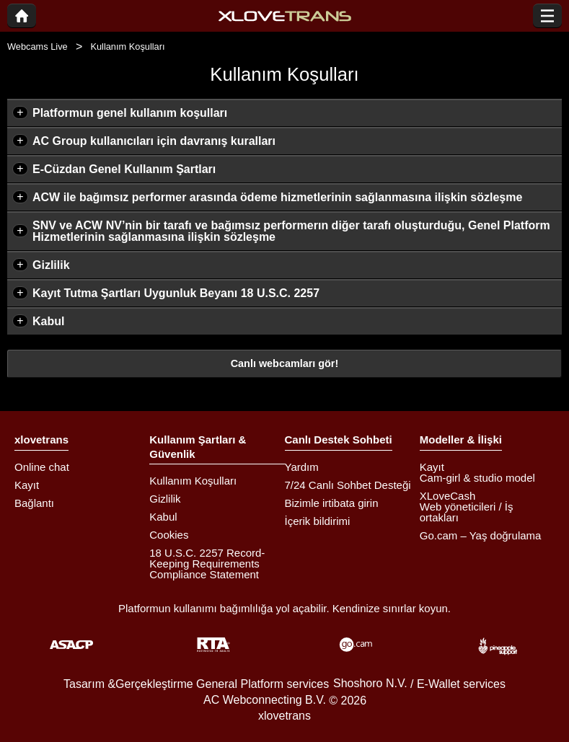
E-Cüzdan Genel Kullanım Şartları (124, 169)
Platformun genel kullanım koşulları (129, 113)
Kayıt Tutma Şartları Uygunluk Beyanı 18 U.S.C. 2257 (175, 293)
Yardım (302, 467)
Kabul (48, 321)
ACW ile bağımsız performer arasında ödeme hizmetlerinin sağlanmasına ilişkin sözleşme (277, 197)
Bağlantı (34, 503)
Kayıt (26, 485)
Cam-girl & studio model (477, 478)
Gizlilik (51, 265)
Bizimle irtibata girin (332, 503)
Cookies (168, 535)
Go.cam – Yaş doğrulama (481, 535)
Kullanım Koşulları (193, 480)
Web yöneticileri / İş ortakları (466, 512)
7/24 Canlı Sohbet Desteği (348, 485)
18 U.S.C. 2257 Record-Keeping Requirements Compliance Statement (207, 563)
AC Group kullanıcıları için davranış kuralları (153, 141)
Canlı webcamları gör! (285, 363)
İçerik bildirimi (317, 521)
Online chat (41, 467)
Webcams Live (37, 46)
